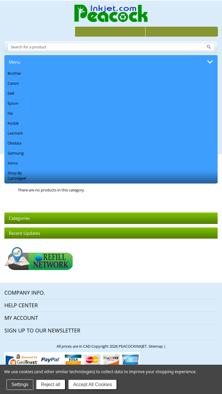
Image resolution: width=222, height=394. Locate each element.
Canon (13, 83)
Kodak (13, 123)
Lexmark (15, 133)
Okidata (14, 143)
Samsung (16, 153)
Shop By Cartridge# (17, 175)
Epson (13, 103)
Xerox (13, 163)
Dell (11, 93)
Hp (10, 113)
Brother (14, 73)
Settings (19, 384)
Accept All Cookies (92, 384)
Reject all (50, 384)
